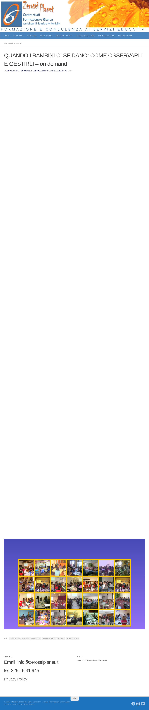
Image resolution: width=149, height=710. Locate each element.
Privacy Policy (17, 678)
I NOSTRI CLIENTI (64, 36)
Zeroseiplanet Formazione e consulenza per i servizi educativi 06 (37, 71)
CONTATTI (31, 36)
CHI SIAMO (18, 36)
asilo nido (13, 638)
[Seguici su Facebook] (133, 704)
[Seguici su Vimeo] (143, 704)
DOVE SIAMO (46, 36)
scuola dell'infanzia (72, 638)
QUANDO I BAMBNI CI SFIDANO (53, 638)
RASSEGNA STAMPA (85, 36)
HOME (7, 36)
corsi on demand (23, 638)
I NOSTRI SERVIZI (106, 36)
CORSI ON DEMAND (13, 43)
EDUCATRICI (35, 638)
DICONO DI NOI (125, 36)
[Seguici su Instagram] (138, 704)
